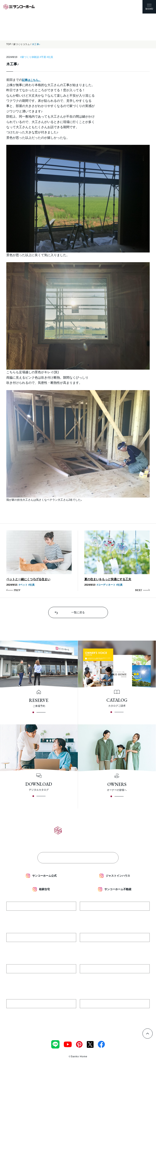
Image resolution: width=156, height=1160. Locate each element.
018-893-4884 (115, 1013)
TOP (8, 44)
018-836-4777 (114, 915)
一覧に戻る (78, 612)
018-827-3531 (114, 978)
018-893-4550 (41, 1013)
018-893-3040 (41, 978)
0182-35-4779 (41, 915)
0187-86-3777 (41, 947)
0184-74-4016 (114, 947)
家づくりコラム (21, 44)
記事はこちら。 (31, 80)
